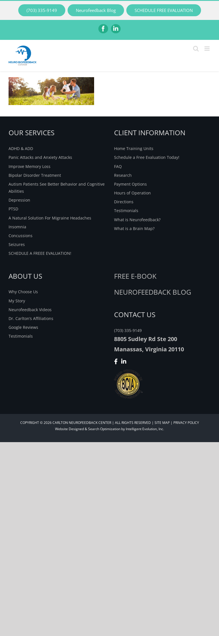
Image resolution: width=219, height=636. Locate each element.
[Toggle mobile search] (196, 49)
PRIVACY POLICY (186, 422)
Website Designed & (71, 428)
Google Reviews (23, 327)
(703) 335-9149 (128, 330)
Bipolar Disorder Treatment (35, 175)
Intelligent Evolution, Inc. (145, 428)
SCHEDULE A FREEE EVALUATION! (40, 253)
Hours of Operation (132, 193)
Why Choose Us (23, 291)
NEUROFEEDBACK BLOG (152, 292)
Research (123, 175)
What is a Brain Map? (134, 228)
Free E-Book (135, 276)
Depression (19, 200)
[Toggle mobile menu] (207, 49)
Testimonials (126, 210)
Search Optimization (104, 428)
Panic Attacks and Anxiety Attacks (40, 157)
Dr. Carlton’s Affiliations (31, 318)
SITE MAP (162, 422)
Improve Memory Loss (29, 166)
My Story (17, 300)
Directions (123, 201)
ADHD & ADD (21, 148)
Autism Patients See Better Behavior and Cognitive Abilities (57, 187)
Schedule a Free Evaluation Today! (146, 157)
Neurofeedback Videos (30, 309)
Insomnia (17, 226)
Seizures (17, 244)
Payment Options (130, 184)
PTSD (13, 209)
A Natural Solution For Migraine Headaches (50, 218)
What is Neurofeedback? (137, 219)
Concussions (21, 235)
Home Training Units (133, 148)
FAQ (118, 166)
